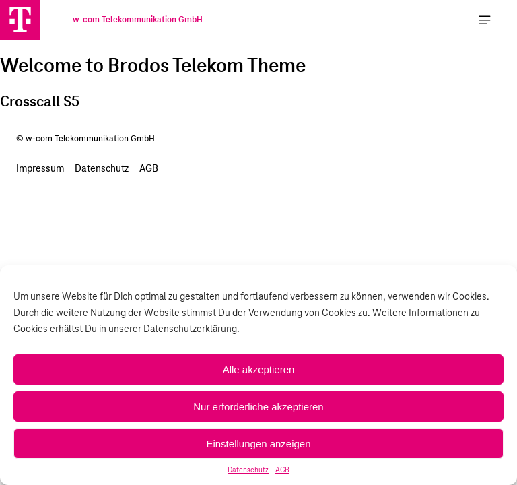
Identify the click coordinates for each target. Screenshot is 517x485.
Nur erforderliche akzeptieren (258, 406)
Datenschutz (248, 470)
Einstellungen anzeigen (258, 443)
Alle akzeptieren (259, 369)
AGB (282, 470)
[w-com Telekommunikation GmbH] (20, 19)
